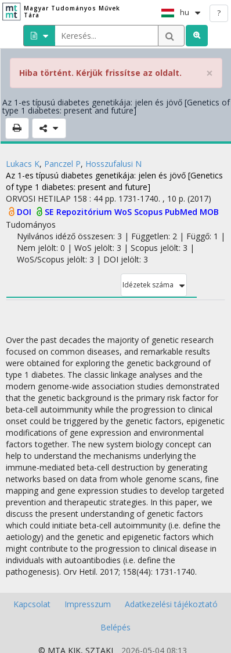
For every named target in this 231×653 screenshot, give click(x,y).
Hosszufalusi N (113, 163)
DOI (25, 211)
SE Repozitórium (79, 211)
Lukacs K (22, 163)
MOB (209, 211)
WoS (124, 211)
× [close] (209, 73)
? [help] (219, 13)
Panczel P (62, 163)
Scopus (149, 211)
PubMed (182, 211)
